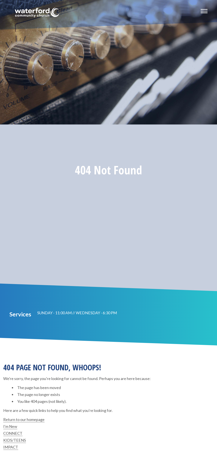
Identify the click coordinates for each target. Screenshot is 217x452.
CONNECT (12, 433)
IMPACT (10, 447)
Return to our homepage (24, 419)
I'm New (10, 426)
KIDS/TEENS (14, 440)
